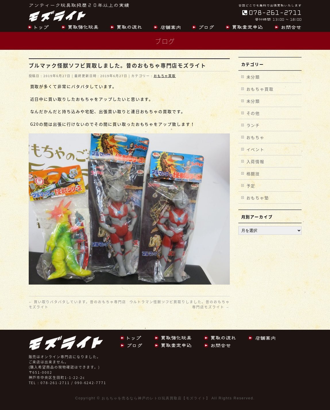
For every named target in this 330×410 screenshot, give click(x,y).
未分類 (253, 77)
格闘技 (253, 173)
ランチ (253, 125)
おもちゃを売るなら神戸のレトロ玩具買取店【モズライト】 (156, 398)
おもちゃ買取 (165, 75)
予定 (251, 185)
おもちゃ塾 (257, 198)
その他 (253, 113)
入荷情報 (255, 161)
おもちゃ (255, 137)
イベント (255, 149)
